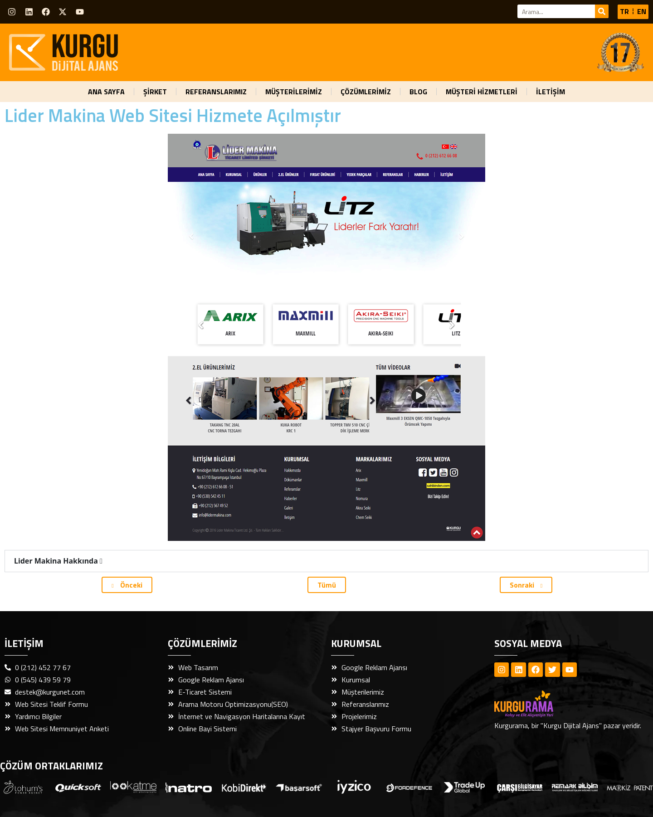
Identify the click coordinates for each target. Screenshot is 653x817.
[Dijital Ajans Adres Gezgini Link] (23, 787)
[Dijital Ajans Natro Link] (189, 787)
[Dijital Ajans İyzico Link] (354, 787)
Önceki (127, 584)
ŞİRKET (155, 91)
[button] (326, 561)
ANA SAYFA (106, 91)
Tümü (326, 584)
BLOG (418, 91)
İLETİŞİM (550, 91)
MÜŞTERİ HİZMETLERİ (481, 91)
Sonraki (526, 584)
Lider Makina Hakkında (58, 561)
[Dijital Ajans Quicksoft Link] (78, 787)
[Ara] (602, 11)
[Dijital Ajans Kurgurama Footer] (539, 704)
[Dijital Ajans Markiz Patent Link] (630, 787)
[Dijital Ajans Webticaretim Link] (244, 787)
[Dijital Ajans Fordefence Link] (409, 787)
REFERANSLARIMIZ (216, 91)
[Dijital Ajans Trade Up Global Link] (464, 787)
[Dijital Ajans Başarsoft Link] (299, 787)
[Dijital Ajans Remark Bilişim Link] (575, 787)
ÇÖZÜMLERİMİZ (366, 91)
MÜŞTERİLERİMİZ (293, 91)
